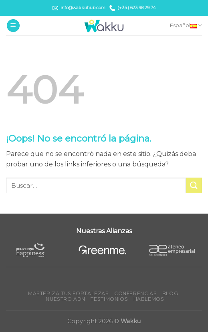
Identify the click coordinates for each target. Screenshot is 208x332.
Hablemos (148, 299)
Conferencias (135, 293)
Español (186, 25)
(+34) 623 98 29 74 (132, 8)
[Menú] (13, 25)
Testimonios (109, 299)
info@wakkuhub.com (79, 8)
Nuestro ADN (65, 299)
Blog (170, 293)
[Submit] (194, 185)
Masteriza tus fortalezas (68, 293)
